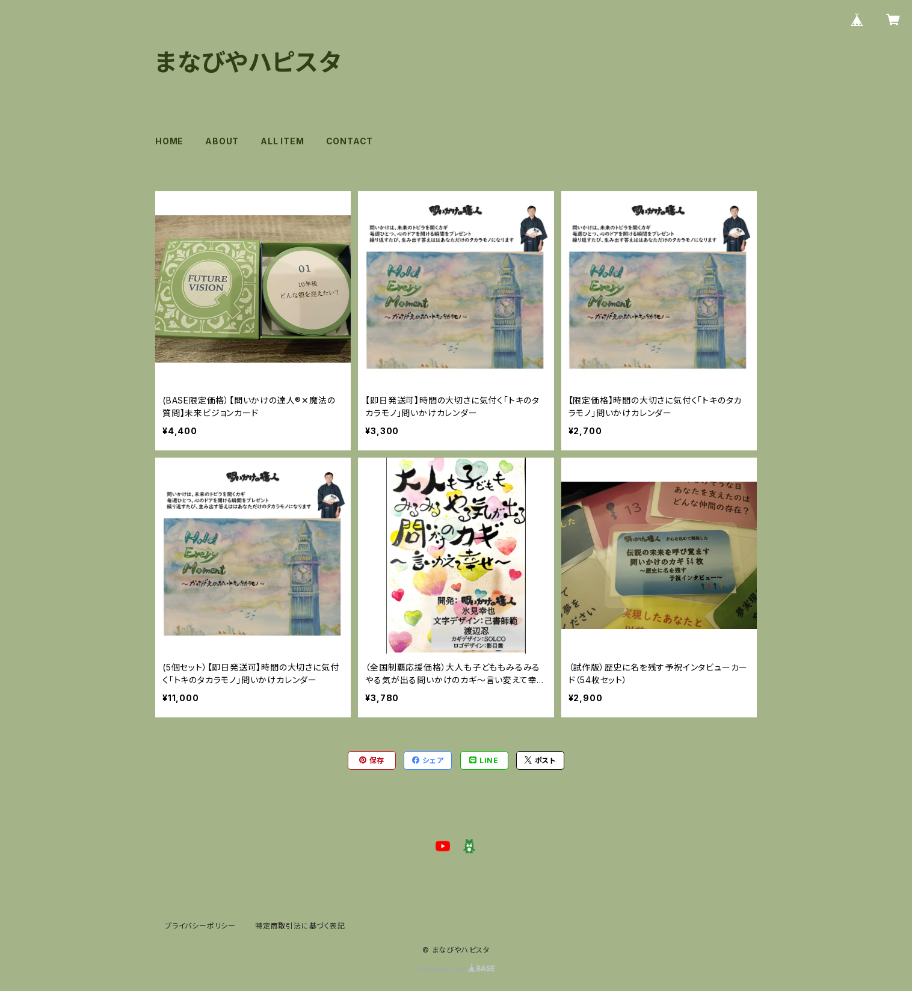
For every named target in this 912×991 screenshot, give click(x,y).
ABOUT (222, 141)
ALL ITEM (282, 141)
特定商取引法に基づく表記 (300, 925)
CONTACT (350, 141)
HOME (169, 141)
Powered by (456, 969)
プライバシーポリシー (200, 925)
